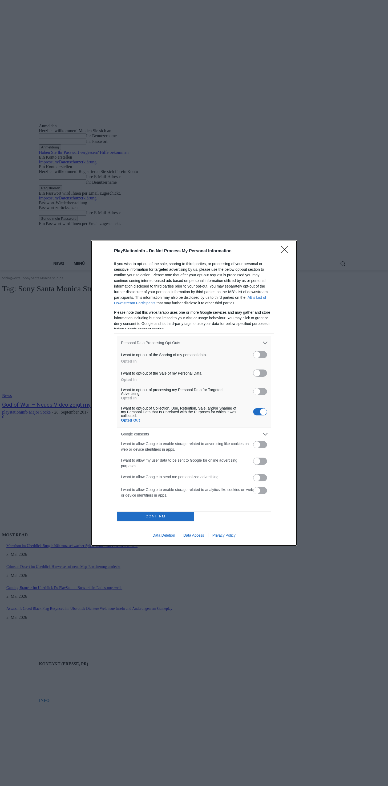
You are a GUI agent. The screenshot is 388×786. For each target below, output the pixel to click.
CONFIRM (155, 516)
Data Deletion (163, 535)
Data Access (193, 535)
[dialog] (194, 393)
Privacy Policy (224, 535)
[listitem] (194, 343)
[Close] (286, 251)
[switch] (260, 354)
